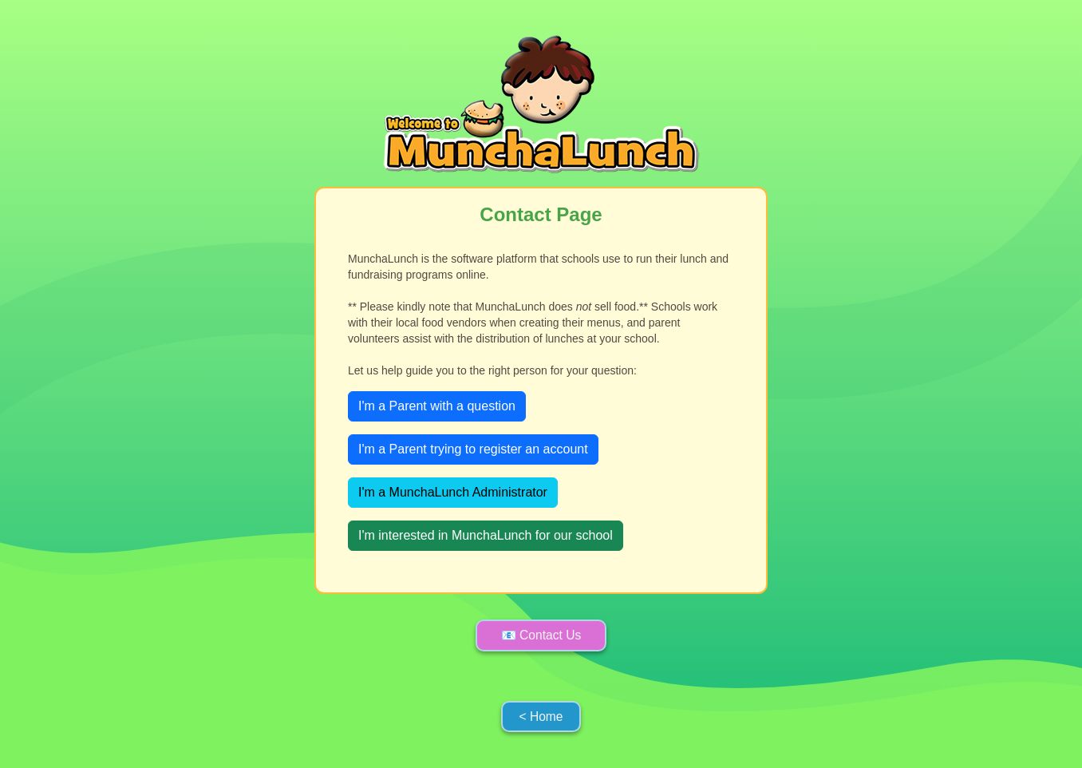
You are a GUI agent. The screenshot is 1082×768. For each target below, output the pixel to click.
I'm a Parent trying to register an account (473, 449)
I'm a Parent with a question (436, 406)
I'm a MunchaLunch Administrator (452, 492)
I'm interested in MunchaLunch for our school (485, 535)
